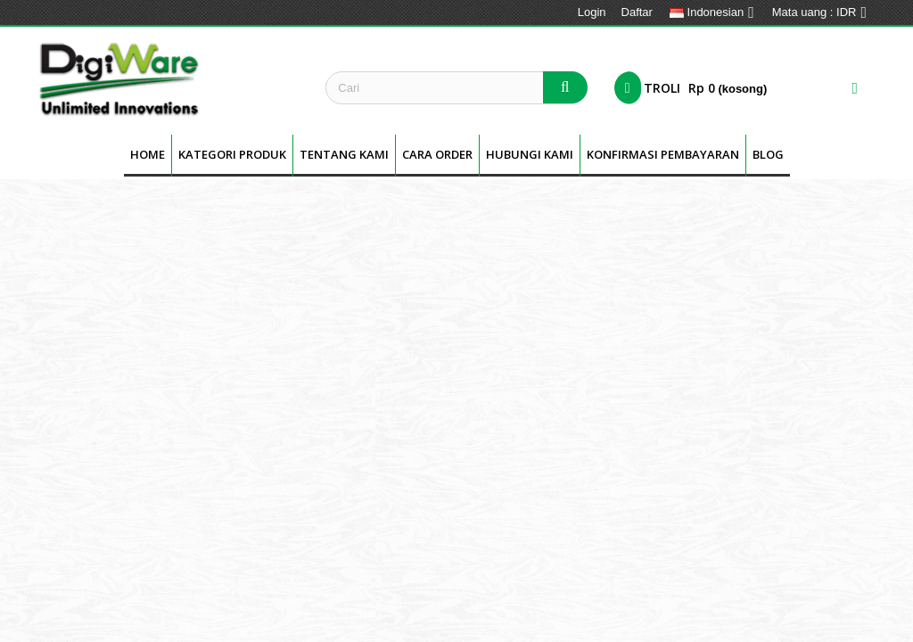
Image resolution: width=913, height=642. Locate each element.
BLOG (768, 154)
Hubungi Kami (529, 154)
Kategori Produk (232, 154)
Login (592, 12)
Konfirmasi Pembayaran (663, 154)
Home (147, 154)
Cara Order (437, 154)
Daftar (637, 12)
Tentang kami (344, 154)
